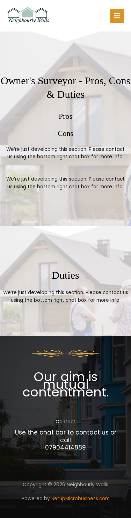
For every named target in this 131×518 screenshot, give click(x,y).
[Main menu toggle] (117, 16)
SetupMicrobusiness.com (80, 498)
